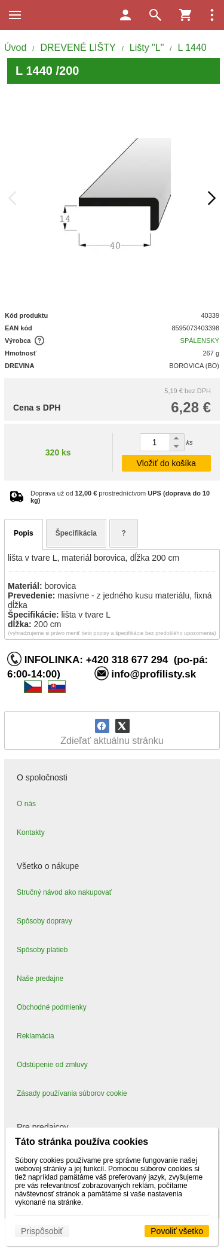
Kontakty (31, 832)
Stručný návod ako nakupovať (64, 892)
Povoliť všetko (177, 1231)
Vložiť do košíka (166, 463)
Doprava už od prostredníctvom (120, 497)
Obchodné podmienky (52, 1007)
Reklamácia (35, 1036)
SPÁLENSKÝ (199, 340)
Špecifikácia (76, 533)
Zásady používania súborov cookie (72, 1093)
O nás (26, 804)
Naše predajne (40, 978)
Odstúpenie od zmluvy (52, 1064)
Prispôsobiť (42, 1231)
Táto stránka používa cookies (81, 1141)
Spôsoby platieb (42, 950)
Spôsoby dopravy (44, 921)
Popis (23, 533)
